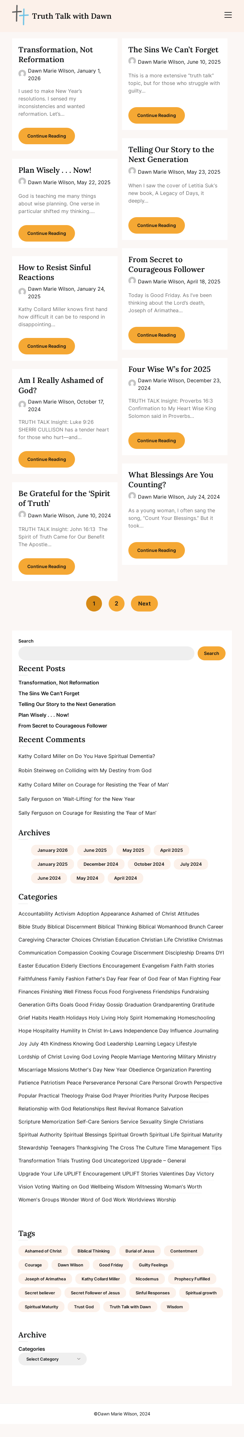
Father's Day (101, 991)
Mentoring (164, 1069)
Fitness (83, 1004)
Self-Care (88, 1134)
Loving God (78, 1069)
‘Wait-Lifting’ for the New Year (99, 811)
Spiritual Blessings (85, 1147)
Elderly (69, 978)
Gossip (114, 1017)
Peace (74, 1095)
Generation (31, 1017)
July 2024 (191, 877)
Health (56, 1030)
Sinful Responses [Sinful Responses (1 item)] (153, 1305)
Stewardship (33, 1160)
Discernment (148, 965)
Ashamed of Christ (153, 926)
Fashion (75, 991)
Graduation (138, 1017)
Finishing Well (57, 1004)
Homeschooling (196, 1030)
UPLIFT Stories (140, 1186)
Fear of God (143, 991)
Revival (126, 1121)
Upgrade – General (163, 1173)
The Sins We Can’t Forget (173, 50)
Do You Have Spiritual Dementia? (115, 769)
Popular (27, 1108)
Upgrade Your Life (40, 1186)
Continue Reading (46, 138)
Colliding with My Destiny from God (108, 783)
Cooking (99, 965)
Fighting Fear (205, 991)
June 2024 (49, 891)
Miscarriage (32, 1082)
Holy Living (102, 1030)
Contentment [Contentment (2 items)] (183, 1263)
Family (56, 991)
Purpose (178, 1108)
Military (187, 1069)
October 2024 (149, 877)
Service (129, 1134)
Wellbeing (102, 1199)
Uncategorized (121, 1173)
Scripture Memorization (46, 1134)
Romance (148, 1121)
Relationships (89, 1121)
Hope (24, 1043)
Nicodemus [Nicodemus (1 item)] (147, 1291)
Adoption (88, 926)
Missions (58, 1082)
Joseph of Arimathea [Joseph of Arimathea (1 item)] (45, 1291)
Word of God (96, 1212)
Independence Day (146, 1043)
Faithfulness (32, 991)
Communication (37, 965)
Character (58, 952)
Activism (65, 926)
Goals (66, 1017)
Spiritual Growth (128, 1147)
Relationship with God (44, 1121)
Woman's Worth (183, 1199)
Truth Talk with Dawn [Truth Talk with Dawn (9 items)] (130, 1319)
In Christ (92, 1043)
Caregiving (31, 952)
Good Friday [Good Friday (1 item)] (111, 1277)
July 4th (38, 1056)
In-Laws (113, 1043)
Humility (70, 1043)
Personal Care (134, 1095)
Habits (39, 1030)
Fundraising (195, 1004)
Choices (81, 952)
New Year (115, 1082)
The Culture (150, 1160)
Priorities (141, 1108)
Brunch (197, 939)
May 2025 (133, 863)
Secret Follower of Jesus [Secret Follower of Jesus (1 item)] (95, 1305)
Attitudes (188, 926)
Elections (90, 978)
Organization (171, 1082)
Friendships (166, 1004)
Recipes (199, 1108)
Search (26, 654)
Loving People (110, 1069)
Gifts (52, 1017)
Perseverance (99, 1095)
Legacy (166, 1056)
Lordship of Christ (40, 1069)
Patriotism (53, 1095)
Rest (111, 1121)
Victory (205, 1186)
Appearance (115, 926)
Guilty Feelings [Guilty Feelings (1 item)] (153, 1277)
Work (119, 1212)
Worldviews (141, 1212)
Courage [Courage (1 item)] (33, 1277)
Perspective (208, 1095)
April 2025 (171, 863)
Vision (25, 1199)
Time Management (187, 1160)
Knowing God (89, 1056)
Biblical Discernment (71, 939)
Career (215, 939)
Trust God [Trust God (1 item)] (84, 1319)
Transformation (36, 1173)
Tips (216, 1160)
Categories (31, 1362)
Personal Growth (172, 1095)
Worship (166, 1212)
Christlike (185, 952)
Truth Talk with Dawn (72, 16)
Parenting (199, 1082)
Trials (63, 1173)
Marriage (139, 1069)
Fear (123, 991)
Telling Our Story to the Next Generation (171, 154)
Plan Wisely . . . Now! (54, 173)
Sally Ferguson (35, 811)
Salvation (172, 1121)
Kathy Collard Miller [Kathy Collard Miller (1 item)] (101, 1291)
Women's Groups (38, 1212)
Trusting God (86, 1173)
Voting (42, 1199)
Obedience (141, 1082)
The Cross (122, 1160)
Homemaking (160, 1030)
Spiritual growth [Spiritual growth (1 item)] (201, 1305)
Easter (26, 978)
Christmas (211, 952)
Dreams (205, 965)
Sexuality (151, 1134)
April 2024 (125, 891)
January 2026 (52, 863)
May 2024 (87, 891)
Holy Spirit (130, 1030)
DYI (220, 965)
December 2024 (101, 877)
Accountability (35, 926)
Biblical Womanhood (163, 939)
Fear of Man (173, 991)
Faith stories (199, 978)
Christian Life (157, 952)
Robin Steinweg (37, 783)
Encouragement (121, 978)
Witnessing (149, 1199)
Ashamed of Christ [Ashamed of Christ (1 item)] (43, 1263)
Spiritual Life (164, 1147)
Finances (28, 1004)
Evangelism (155, 978)
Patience (28, 1095)
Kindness (60, 1056)
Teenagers (62, 1160)
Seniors (110, 1134)
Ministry (206, 1069)
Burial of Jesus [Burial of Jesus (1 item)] (139, 1263)
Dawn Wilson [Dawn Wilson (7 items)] (70, 1277)
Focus (100, 1004)
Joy (22, 1056)
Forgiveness (137, 1004)
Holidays (76, 1030)
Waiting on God (70, 1199)
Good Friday (90, 1017)
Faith (177, 978)
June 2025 (95, 863)
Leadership (120, 1056)
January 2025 (52, 877)
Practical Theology (61, 1108)
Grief (24, 1030)
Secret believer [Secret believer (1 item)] (40, 1305)
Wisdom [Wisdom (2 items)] (175, 1319)
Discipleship (179, 965)
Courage (121, 965)
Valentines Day (177, 1186)
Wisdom (125, 1199)
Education (47, 978)
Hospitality (46, 1043)
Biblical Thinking (117, 939)
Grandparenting (171, 1017)
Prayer (121, 1108)
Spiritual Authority (40, 1147)
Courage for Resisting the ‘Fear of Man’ (122, 797)
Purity (160, 1108)
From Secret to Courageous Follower (166, 264)
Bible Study (32, 939)
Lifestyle (186, 1056)
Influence (181, 1043)
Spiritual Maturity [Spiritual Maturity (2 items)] (41, 1319)
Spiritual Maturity (201, 1147)
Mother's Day (86, 1082)
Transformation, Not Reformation (55, 54)
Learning (145, 1056)
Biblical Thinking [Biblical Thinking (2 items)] (94, 1263)
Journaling (206, 1043)
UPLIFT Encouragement (92, 1186)
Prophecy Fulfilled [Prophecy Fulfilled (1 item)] (192, 1291)
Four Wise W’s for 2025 (169, 369)
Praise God (98, 1108)
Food (115, 1004)
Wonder (70, 1212)
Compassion (73, 965)
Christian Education (115, 952)
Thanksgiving (92, 1160)
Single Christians (183, 1134)
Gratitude (203, 1017)
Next (145, 616)
